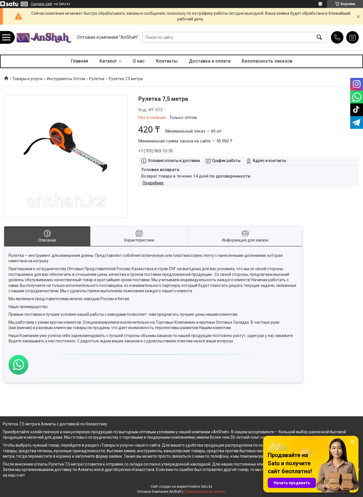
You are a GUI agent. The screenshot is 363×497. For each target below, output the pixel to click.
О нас (139, 61)
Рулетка (96, 78)
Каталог (108, 61)
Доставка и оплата (210, 61)
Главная (79, 61)
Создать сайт (41, 4)
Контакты (167, 61)
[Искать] (319, 37)
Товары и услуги (27, 78)
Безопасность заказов (267, 61)
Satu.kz (206, 487)
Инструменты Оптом (66, 78)
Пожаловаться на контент (205, 492)
